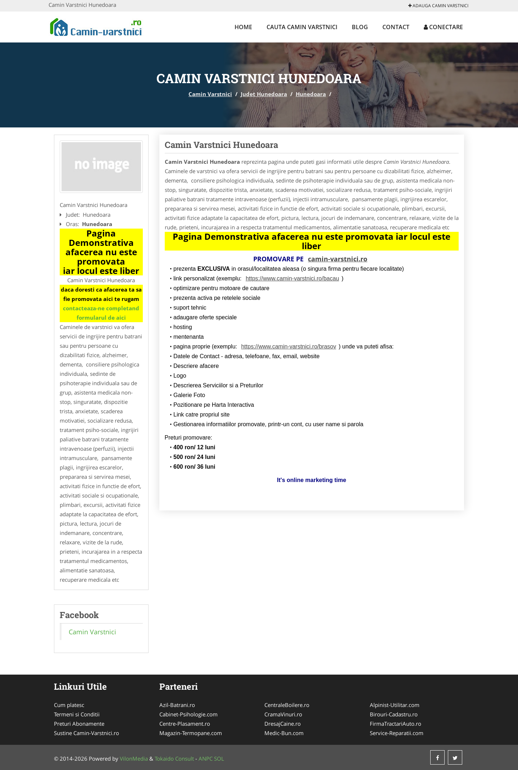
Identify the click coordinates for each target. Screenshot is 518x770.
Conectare (443, 27)
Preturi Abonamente (79, 723)
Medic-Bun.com (284, 733)
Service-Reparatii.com (396, 733)
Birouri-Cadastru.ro (394, 714)
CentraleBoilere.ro (286, 704)
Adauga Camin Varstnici (438, 6)
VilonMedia (134, 758)
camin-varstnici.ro (337, 259)
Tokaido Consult (174, 758)
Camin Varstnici (210, 94)
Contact (395, 27)
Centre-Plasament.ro (184, 723)
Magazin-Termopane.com (190, 733)
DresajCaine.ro (282, 723)
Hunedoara (311, 94)
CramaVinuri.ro (283, 714)
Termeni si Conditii (77, 714)
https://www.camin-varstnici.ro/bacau (292, 278)
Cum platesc (69, 704)
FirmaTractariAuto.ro (395, 723)
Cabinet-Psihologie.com (188, 714)
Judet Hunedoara (264, 94)
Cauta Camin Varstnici (302, 27)
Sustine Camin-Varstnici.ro (86, 733)
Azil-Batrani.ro (177, 704)
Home (243, 27)
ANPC (206, 758)
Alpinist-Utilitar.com (394, 704)
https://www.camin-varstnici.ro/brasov (288, 346)
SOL (219, 758)
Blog (360, 27)
